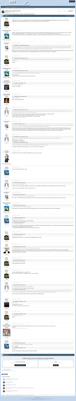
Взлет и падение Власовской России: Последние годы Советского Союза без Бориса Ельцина (19, 387)
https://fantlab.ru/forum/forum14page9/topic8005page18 (21, 305)
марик (22, 194)
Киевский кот (23, 58)
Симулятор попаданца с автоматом (10, 384)
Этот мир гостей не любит (9, 381)
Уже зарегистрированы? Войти (63, 1)
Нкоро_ (22, 246)
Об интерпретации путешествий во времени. (12, 378)
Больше (72, 8)
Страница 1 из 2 (12, 15)
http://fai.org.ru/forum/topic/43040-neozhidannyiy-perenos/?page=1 (45, 325)
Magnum (22, 313)
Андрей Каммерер (24, 45)
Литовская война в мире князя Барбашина (11, 390)
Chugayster (23, 96)
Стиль (39, 397)
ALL (22, 123)
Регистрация (72, 1)
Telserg (22, 205)
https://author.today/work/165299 (37, 152)
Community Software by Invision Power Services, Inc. (38, 399)
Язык (36, 397)
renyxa (22, 182)
